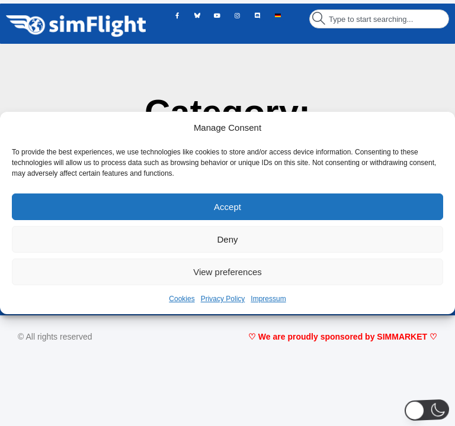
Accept (227, 207)
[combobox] (379, 18)
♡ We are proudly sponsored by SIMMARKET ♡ (342, 336)
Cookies (181, 299)
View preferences (227, 272)
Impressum (268, 299)
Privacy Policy (223, 299)
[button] (427, 410)
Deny (227, 239)
